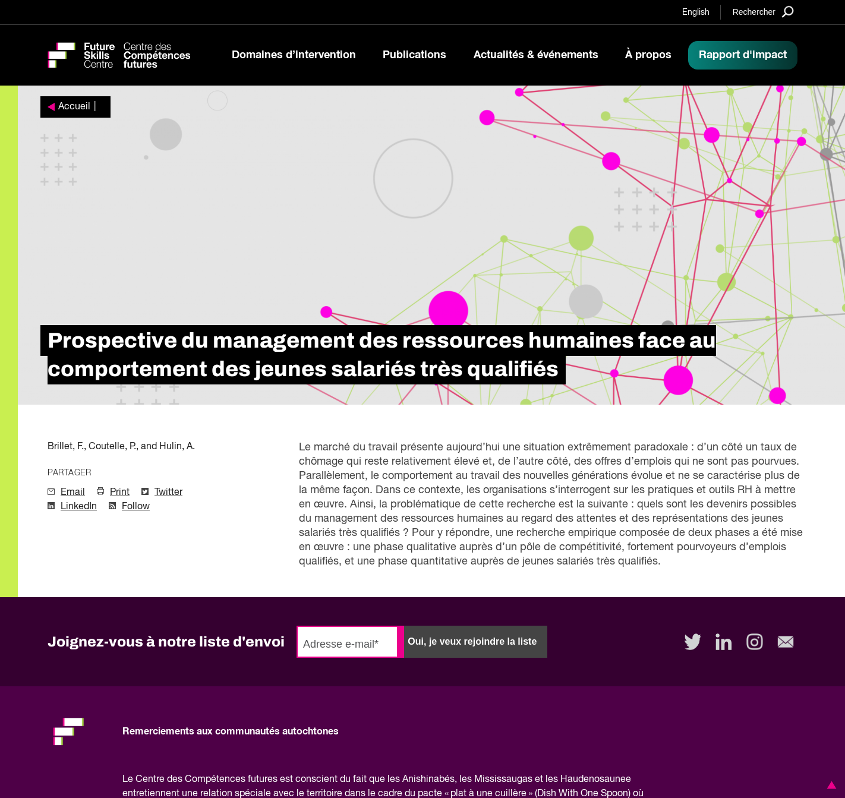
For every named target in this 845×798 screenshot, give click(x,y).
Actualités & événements (536, 55)
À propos (648, 55)
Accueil (74, 107)
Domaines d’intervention (294, 55)
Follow (136, 507)
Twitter (168, 492)
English (696, 12)
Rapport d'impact (743, 55)
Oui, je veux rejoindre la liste (472, 641)
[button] (829, 785)
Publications (414, 55)
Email (73, 492)
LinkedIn (79, 507)
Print (120, 492)
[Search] (763, 11)
